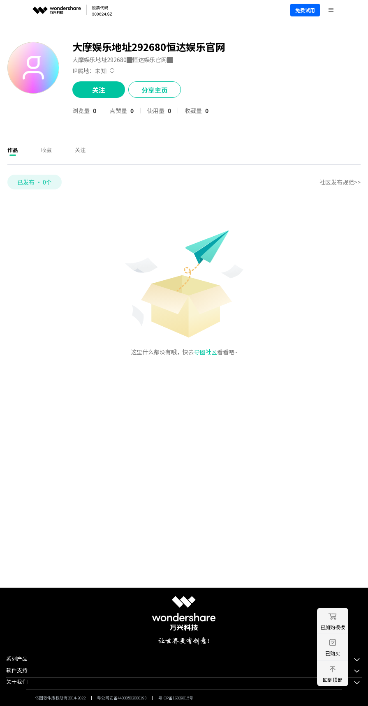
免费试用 (305, 10)
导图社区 (205, 352)
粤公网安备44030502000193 (121, 698)
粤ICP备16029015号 (175, 698)
